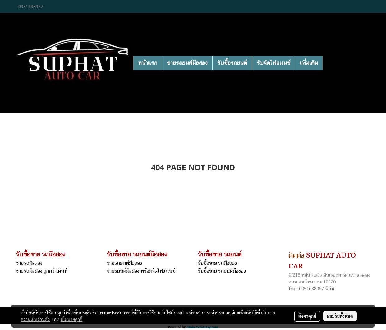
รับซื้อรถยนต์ (232, 63)
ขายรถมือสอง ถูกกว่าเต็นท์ (41, 271)
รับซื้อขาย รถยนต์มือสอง (222, 271)
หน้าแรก (147, 63)
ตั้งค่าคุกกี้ (307, 316)
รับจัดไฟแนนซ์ (273, 63)
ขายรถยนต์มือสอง (187, 63)
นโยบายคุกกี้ (71, 319)
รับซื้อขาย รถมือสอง (217, 263)
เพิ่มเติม (309, 63)
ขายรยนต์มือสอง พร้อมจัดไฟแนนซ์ (141, 271)
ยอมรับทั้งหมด (340, 316)
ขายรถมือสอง (29, 263)
